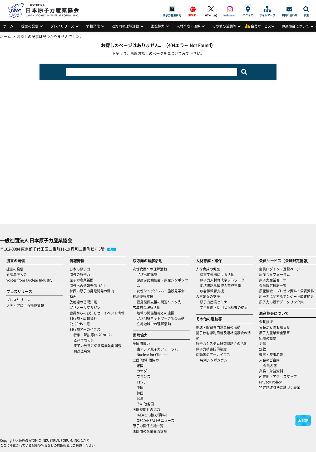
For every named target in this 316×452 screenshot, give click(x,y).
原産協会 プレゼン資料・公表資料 (286, 290)
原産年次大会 (16, 274)
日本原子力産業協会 (46, 4)
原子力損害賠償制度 (211, 348)
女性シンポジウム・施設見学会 (161, 290)
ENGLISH (192, 9)
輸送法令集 (82, 350)
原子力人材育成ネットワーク (222, 279)
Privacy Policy (270, 381)
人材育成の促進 (208, 268)
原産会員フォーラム (274, 274)
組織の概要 (267, 338)
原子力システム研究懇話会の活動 (221, 343)
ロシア (142, 381)
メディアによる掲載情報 (25, 305)
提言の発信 (29, 25)
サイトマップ (267, 9)
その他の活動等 (224, 25)
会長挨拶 (266, 321)
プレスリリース (62, 25)
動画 (73, 296)
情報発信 (93, 25)
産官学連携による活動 (217, 274)
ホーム (8, 25)
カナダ (142, 370)
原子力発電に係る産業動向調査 (97, 345)
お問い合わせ (289, 9)
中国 (140, 387)
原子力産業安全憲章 (274, 332)
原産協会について (295, 25)
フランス (143, 376)
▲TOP (303, 420)
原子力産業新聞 (172, 9)
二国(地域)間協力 (146, 359)
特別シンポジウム (213, 359)
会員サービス (261, 25)
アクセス (247, 9)
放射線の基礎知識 (83, 301)
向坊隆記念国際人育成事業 (220, 285)
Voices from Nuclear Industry (29, 279)
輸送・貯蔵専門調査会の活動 (218, 327)
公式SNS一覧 (80, 323)
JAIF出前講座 (147, 274)
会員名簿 (270, 365)
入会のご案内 (269, 359)
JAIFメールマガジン (85, 307)
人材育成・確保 (188, 25)
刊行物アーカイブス (85, 329)
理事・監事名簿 (271, 354)
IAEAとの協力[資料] (152, 414)
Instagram (229, 9)
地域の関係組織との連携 (155, 312)
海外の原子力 (80, 274)
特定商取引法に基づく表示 (279, 387)
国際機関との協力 (146, 409)
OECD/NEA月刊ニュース (155, 420)
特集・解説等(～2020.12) (92, 334)
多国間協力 (141, 343)
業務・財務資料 (271, 370)
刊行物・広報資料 (83, 318)
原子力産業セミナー (215, 301)
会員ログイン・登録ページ (279, 268)
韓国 (140, 392)
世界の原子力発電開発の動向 (92, 290)
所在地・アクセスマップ (278, 376)
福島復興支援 (143, 296)
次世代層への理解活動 (150, 268)
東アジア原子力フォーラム (157, 348)
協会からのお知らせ (274, 327)
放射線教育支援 (212, 290)
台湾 (140, 398)
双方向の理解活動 (125, 25)
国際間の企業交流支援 (150, 431)
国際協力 (158, 25)
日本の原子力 (80, 268)
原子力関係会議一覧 (148, 425)
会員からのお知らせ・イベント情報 (97, 312)
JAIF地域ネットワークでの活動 (161, 318)
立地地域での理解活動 (154, 323)
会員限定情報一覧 (273, 285)
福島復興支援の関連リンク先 (159, 301)
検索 (306, 9)
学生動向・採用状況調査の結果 (225, 307)
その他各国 (145, 403)
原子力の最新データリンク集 (281, 301)
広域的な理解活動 (146, 307)
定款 (262, 348)
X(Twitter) (210, 9)
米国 (140, 365)
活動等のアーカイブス (213, 354)
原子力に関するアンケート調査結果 (286, 296)
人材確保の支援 (208, 296)
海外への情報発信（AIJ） (89, 285)
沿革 (262, 343)
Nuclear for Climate (152, 354)
